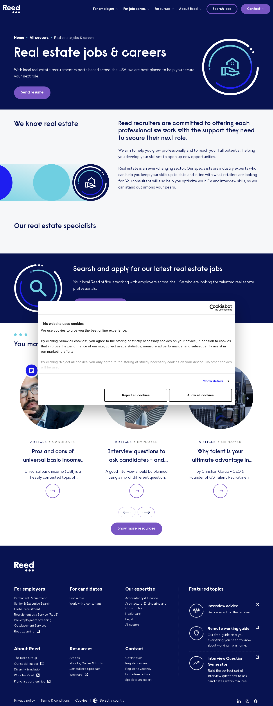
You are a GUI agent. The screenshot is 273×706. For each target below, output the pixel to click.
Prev (127, 512)
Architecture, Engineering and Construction (145, 606)
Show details (213, 381)
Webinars (76, 675)
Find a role (77, 598)
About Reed (188, 9)
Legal (129, 619)
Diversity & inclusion (27, 669)
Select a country (112, 700)
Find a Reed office (137, 674)
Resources (162, 9)
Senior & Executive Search (32, 603)
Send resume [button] (32, 93)
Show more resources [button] (136, 529)
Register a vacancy (138, 669)
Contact (253, 9)
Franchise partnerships (29, 681)
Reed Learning (24, 631)
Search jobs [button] (222, 9)
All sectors (39, 37)
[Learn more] (239, 701)
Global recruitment (27, 609)
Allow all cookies (200, 395)
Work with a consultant (85, 603)
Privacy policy (24, 700)
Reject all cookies (136, 395)
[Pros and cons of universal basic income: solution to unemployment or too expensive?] (52, 430)
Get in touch (133, 658)
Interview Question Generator (225, 661)
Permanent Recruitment (30, 598)
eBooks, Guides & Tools (86, 663)
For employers (104, 9)
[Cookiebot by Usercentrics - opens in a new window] (213, 307)
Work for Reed (24, 675)
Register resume (136, 663)
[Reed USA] (11, 9)
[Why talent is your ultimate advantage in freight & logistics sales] (220, 430)
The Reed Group (25, 658)
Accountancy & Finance (141, 598)
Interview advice (223, 605)
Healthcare (133, 614)
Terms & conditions (55, 700)
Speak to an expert (138, 680)
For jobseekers (134, 9)
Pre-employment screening (32, 620)
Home (19, 37)
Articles (75, 658)
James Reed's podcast (85, 669)
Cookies (81, 700)
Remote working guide (229, 628)
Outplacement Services (30, 625)
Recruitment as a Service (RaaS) (36, 614)
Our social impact (26, 664)
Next (146, 512)
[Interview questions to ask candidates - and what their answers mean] (136, 430)
